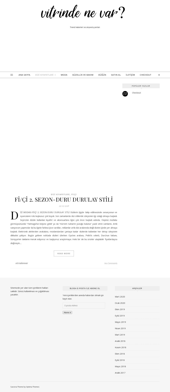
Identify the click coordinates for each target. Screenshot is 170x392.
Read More (63, 253)
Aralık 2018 (120, 341)
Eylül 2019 (120, 315)
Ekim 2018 (120, 353)
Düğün (102, 74)
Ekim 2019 (120, 309)
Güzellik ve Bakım (82, 74)
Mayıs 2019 (120, 322)
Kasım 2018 (120, 347)
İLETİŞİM (130, 74)
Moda (64, 74)
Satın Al (116, 74)
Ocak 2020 (120, 303)
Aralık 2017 (120, 372)
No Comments (110, 263)
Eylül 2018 (120, 360)
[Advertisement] (85, 51)
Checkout (145, 74)
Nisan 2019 (120, 328)
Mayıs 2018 (120, 366)
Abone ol (67, 312)
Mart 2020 (120, 296)
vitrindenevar (22, 263)
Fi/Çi (74, 194)
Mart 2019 (120, 334)
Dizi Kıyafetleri (44, 74)
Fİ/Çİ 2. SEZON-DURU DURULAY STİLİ (64, 199)
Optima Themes (32, 387)
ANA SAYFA (24, 74)
